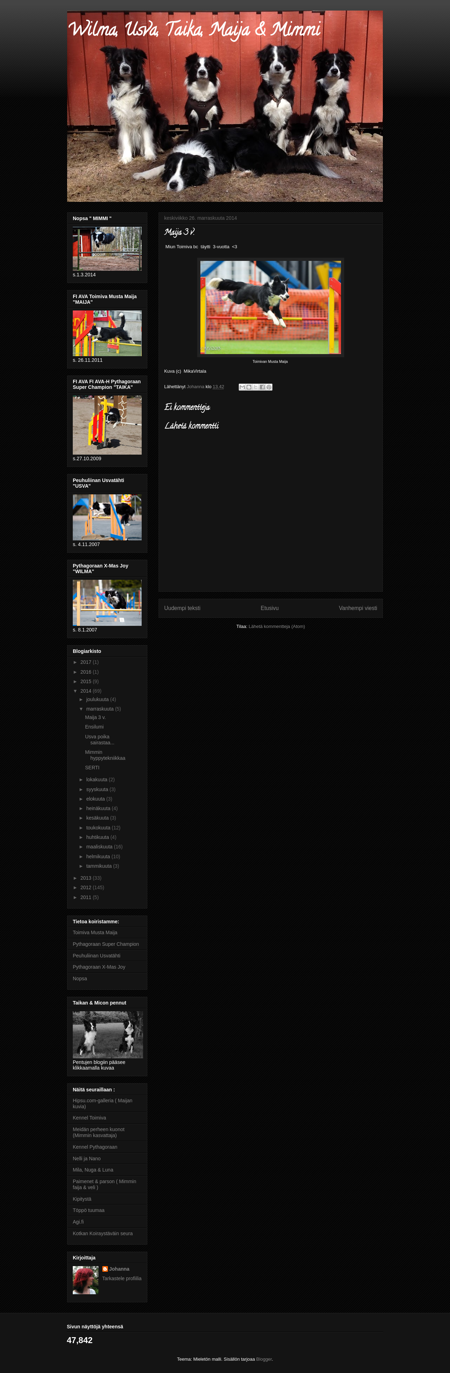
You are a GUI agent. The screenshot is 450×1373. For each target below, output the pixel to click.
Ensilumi (94, 727)
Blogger (264, 1359)
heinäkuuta (98, 808)
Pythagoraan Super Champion (106, 944)
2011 (87, 897)
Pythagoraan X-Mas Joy (99, 967)
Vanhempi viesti (358, 608)
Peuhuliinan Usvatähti (96, 955)
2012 (87, 887)
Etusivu (270, 608)
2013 (87, 878)
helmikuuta (98, 856)
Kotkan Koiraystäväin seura (103, 1233)
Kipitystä (82, 1199)
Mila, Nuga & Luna (93, 1170)
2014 (87, 691)
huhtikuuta (98, 837)
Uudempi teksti (182, 608)
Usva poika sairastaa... (99, 739)
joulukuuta (98, 699)
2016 (87, 672)
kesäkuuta (98, 818)
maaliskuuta (100, 846)
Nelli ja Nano (87, 1158)
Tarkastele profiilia (122, 1278)
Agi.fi (78, 1222)
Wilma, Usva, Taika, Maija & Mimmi (193, 32)
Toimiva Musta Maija (95, 932)
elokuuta (96, 799)
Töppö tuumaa (88, 1210)
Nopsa (80, 978)
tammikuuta (99, 866)
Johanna (119, 1269)
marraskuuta (100, 709)
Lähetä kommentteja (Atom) (277, 626)
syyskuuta (97, 789)
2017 (87, 662)
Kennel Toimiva (89, 1118)
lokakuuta (97, 779)
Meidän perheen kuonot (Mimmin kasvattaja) (98, 1132)
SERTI (92, 767)
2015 (87, 681)
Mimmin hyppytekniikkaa (105, 755)
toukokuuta (98, 827)
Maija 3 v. (95, 717)
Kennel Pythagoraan (95, 1147)
